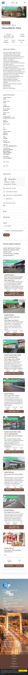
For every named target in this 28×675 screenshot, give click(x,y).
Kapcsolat (14, 661)
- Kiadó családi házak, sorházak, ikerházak (14, 619)
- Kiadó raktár (6, 639)
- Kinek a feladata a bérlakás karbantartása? (10, 603)
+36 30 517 (7, 182)
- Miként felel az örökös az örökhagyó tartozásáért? (12, 610)
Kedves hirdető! (14, 227)
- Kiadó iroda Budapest (9, 630)
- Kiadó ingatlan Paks (8, 627)
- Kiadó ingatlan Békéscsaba (10, 625)
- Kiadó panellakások (8, 637)
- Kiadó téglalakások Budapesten (11, 644)
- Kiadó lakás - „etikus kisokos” (11, 612)
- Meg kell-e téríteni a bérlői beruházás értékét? (13, 600)
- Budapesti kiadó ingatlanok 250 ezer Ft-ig (14, 643)
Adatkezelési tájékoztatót (17, 230)
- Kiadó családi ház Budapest (10, 621)
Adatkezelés (14, 658)
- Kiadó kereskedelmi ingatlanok (11, 632)
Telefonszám (6, 217)
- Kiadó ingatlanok (7, 618)
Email (4, 211)
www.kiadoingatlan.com (10, 590)
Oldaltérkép (14, 655)
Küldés (6, 234)
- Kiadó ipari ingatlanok (9, 629)
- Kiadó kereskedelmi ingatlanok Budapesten (11, 635)
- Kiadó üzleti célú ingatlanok (10, 646)
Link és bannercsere (14, 666)
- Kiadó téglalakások (8, 623)
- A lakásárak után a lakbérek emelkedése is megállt (13, 607)
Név (4, 205)
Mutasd (13, 182)
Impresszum (14, 663)
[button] (14, 3)
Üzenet (5, 223)
